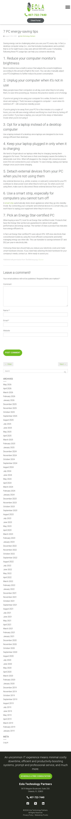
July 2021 (7, 613)
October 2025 (9, 412)
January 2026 (8, 400)
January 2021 (8, 636)
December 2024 (10, 451)
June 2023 (7, 522)
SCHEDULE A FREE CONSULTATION (35, 776)
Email (6, 320)
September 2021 (10, 605)
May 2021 (7, 621)
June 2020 (7, 664)
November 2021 (10, 597)
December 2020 (10, 640)
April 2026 (7, 388)
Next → (63, 364)
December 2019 (10, 687)
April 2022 (7, 577)
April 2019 (7, 719)
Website (6, 331)
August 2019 (8, 703)
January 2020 (8, 684)
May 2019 (7, 715)
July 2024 (7, 471)
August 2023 (8, 514)
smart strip (9, 203)
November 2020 (10, 644)
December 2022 (10, 546)
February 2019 (9, 727)
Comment (7, 284)
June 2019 (7, 711)
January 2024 (8, 495)
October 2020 (9, 648)
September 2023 (10, 510)
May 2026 (7, 384)
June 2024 (7, 475)
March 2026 (8, 392)
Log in (5, 742)
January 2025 (8, 447)
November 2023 (10, 503)
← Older (8, 364)
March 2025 (8, 440)
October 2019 (9, 695)
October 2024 (9, 459)
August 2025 (8, 420)
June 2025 (7, 428)
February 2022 (9, 585)
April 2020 (7, 672)
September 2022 (10, 558)
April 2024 (7, 483)
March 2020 (8, 676)
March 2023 (8, 534)
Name (6, 310)
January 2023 (8, 542)
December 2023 (10, 499)
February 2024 (9, 491)
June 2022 (7, 569)
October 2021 (9, 601)
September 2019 (10, 699)
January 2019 (8, 731)
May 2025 (7, 432)
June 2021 (7, 617)
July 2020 (7, 660)
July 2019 (7, 707)
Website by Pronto (41, 815)
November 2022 (10, 550)
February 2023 (9, 538)
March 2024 (8, 487)
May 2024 (7, 479)
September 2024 (10, 463)
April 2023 (7, 530)
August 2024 (8, 467)
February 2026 (9, 396)
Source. (40, 260)
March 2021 (8, 628)
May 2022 (7, 573)
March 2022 (8, 581)
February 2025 (9, 443)
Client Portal (35, 20)
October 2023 (9, 506)
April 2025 (7, 436)
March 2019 (8, 723)
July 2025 (7, 424)
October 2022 (9, 554)
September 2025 (10, 416)
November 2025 (10, 408)
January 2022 (8, 589)
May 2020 (7, 668)
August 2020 (8, 656)
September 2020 (10, 652)
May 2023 (7, 526)
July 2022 (7, 565)
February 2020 (9, 680)
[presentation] (21, 343)
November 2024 (10, 455)
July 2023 (7, 518)
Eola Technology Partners (27, 36)
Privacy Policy (28, 815)
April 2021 (7, 625)
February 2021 (9, 632)
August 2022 (8, 562)
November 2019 (10, 691)
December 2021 (10, 593)
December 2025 (10, 404)
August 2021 (8, 609)
